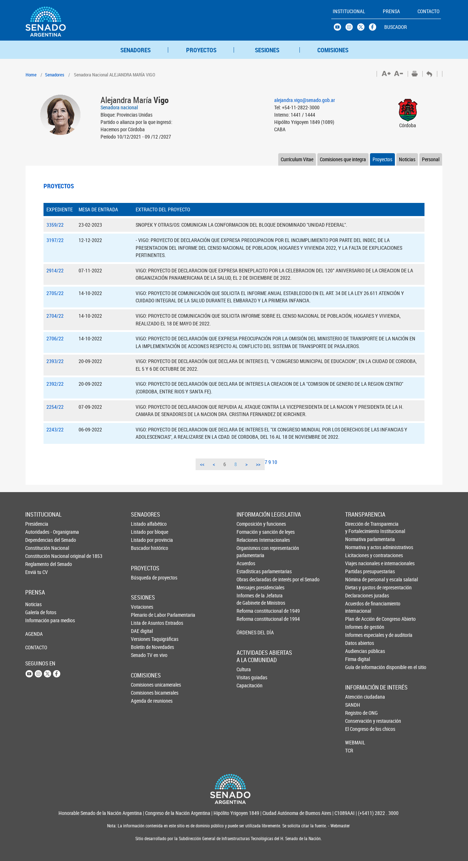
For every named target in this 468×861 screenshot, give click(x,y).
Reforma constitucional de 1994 (249, 618)
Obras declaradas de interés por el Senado (249, 579)
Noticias (407, 159)
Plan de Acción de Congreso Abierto (357, 618)
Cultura (244, 669)
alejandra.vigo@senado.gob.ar (304, 100)
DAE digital (142, 630)
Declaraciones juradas (357, 595)
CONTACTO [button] (428, 11)
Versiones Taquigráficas (143, 638)
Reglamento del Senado (37, 563)
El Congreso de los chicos (357, 728)
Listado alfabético (143, 523)
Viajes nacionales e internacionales (357, 563)
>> (258, 464)
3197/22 (55, 240)
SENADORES (135, 50)
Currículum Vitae (297, 159)
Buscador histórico (143, 547)
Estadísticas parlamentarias (249, 571)
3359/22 (55, 224)
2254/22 (55, 406)
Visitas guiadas (249, 677)
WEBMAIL (355, 742)
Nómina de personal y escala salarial (357, 579)
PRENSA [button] (391, 11)
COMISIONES (332, 50)
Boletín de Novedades (143, 646)
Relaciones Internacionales (249, 539)
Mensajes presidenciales (249, 587)
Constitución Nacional (37, 547)
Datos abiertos (357, 642)
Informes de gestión (357, 626)
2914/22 (55, 270)
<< (202, 464)
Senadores (54, 74)
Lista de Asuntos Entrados (143, 622)
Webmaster (339, 825)
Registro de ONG (357, 712)
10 (274, 461)
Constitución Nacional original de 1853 (37, 555)
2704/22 (55, 315)
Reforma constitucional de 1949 (249, 610)
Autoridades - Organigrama (37, 531)
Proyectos (382, 159)
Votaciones (142, 606)
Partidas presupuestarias (357, 571)
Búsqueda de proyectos (143, 577)
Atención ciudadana (357, 696)
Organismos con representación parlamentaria (249, 551)
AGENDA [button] (34, 633)
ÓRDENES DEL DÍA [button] (249, 632)
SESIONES (267, 50)
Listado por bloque (143, 531)
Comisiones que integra (343, 159)
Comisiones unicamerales (143, 684)
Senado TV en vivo (143, 655)
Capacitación (249, 685)
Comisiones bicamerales (143, 692)
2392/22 (55, 383)
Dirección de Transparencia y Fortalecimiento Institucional (357, 527)
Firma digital (357, 659)
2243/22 (55, 429)
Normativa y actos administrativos (357, 547)
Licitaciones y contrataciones (357, 555)
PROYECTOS (201, 50)
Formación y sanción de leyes (249, 531)
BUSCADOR (395, 26)
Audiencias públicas (357, 650)
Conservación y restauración (357, 720)
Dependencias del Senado (37, 539)
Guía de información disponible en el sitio (357, 667)
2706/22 (55, 338)
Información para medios (37, 620)
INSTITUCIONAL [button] (349, 11)
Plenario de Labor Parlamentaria (143, 614)
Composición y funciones (249, 523)
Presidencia (36, 523)
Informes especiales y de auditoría (357, 634)
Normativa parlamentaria (357, 539)
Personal (430, 159)
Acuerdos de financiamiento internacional (357, 607)
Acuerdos (246, 563)
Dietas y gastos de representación (357, 587)
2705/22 (55, 293)
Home (31, 74)
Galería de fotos (37, 612)
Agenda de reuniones (143, 700)
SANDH (352, 704)
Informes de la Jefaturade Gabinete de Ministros (249, 599)
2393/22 (55, 361)
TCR (349, 750)
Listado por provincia (143, 539)
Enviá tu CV (36, 572)
